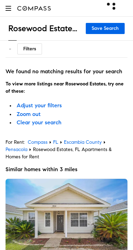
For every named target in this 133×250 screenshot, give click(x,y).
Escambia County (83, 142)
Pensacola (16, 149)
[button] (8, 8)
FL (55, 142)
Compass (38, 142)
